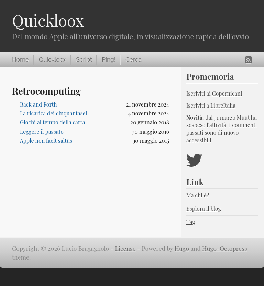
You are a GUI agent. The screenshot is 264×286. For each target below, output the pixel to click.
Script (84, 59)
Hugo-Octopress (224, 248)
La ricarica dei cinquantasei (53, 113)
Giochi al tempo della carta (52, 122)
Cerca (133, 59)
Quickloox (48, 20)
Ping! (109, 59)
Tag (190, 222)
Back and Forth (38, 104)
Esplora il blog (203, 208)
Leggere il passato (42, 131)
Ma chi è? (197, 195)
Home (20, 59)
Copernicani (227, 93)
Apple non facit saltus (46, 140)
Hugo (182, 248)
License (125, 248)
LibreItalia (222, 105)
